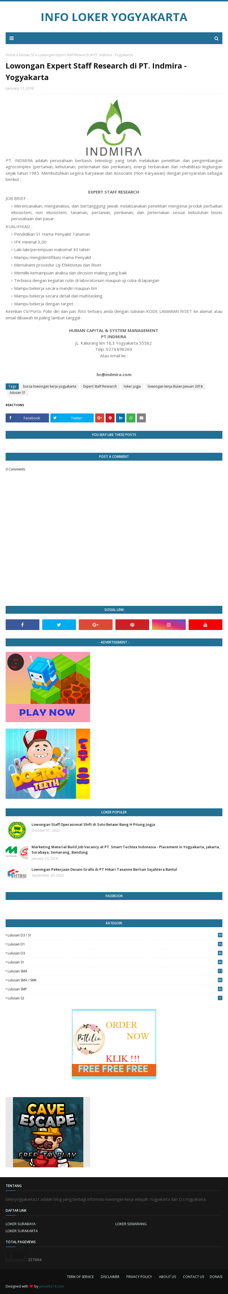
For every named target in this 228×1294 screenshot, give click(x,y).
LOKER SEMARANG (131, 1223)
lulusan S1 (27, 55)
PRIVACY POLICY (139, 1276)
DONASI (216, 1276)
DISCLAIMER (110, 1276)
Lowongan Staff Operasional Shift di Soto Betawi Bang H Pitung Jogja (93, 824)
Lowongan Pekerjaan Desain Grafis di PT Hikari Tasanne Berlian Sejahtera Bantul (104, 869)
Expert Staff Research (100, 386)
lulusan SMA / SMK (115, 980)
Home (10, 55)
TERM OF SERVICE (80, 1276)
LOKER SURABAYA (20, 1223)
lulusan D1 (115, 944)
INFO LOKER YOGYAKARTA (114, 16)
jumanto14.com (51, 1286)
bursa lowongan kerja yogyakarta (49, 386)
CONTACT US (193, 1276)
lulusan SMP (115, 989)
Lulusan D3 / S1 (115, 935)
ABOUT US (167, 1276)
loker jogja (132, 386)
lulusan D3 (115, 953)
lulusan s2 (115, 998)
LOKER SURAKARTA (22, 1230)
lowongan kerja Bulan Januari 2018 (175, 386)
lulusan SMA (115, 971)
